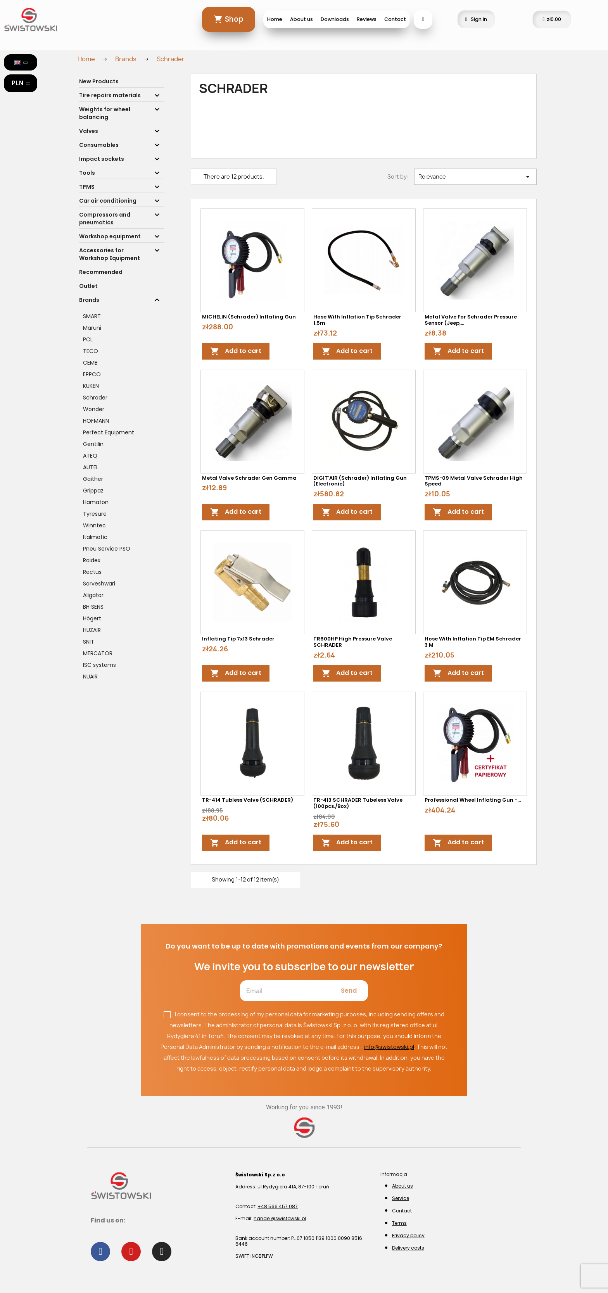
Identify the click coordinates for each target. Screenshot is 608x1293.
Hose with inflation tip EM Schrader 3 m (473, 642)
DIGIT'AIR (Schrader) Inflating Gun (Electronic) (360, 481)
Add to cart (235, 351)
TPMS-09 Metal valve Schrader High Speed (474, 481)
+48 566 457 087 (277, 1206)
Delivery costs (408, 1248)
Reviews (367, 19)
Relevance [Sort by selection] (475, 176)
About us (301, 19)
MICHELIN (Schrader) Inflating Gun (249, 316)
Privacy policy (408, 1235)
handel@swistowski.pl (280, 1218)
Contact (395, 19)
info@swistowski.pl (389, 1046)
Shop (234, 19)
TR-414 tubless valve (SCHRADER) (247, 800)
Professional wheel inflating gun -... (473, 800)
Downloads (335, 19)
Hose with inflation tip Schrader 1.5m (357, 320)
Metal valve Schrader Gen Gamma (249, 478)
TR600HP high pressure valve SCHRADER (352, 642)
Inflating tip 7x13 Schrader (238, 638)
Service (400, 1198)
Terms (399, 1223)
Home (274, 19)
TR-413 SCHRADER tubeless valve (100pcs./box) (357, 803)
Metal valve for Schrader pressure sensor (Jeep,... (471, 320)
